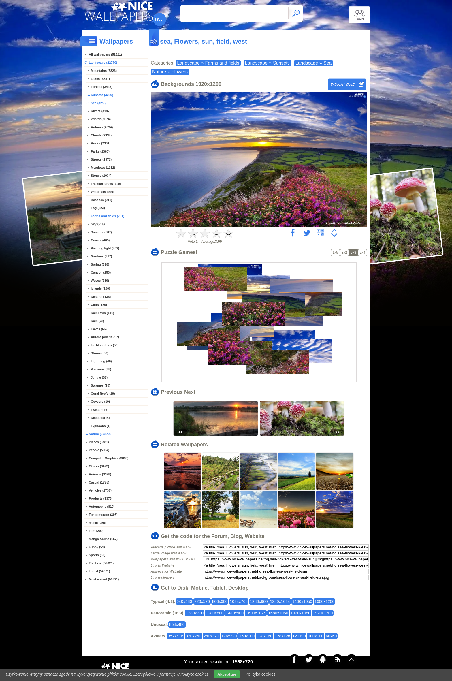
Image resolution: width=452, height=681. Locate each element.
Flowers (180, 71)
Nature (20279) (100, 434)
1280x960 (259, 601)
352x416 (176, 636)
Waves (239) (100, 280)
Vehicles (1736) (100, 490)
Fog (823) (98, 208)
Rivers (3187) (101, 111)
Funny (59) (97, 547)
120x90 (299, 636)
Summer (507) (101, 232)
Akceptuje (226, 674)
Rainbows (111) (102, 313)
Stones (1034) (101, 175)
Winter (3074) (101, 119)
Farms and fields (222, 63)
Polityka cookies (261, 674)
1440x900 (235, 613)
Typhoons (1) (100, 426)
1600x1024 (256, 613)
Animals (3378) (100, 474)
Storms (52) (99, 353)
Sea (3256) (98, 103)
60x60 (331, 636)
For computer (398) (103, 514)
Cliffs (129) (99, 304)
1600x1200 (324, 601)
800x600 (220, 601)
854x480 (177, 624)
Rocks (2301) (100, 143)
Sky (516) (98, 224)
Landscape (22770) (103, 62)
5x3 (353, 253)
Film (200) (96, 531)
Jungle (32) (99, 377)
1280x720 (195, 613)
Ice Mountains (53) (104, 345)
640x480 (184, 601)
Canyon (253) (101, 272)
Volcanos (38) (101, 369)
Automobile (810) (101, 506)
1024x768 (239, 601)
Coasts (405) (100, 240)
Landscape (188, 63)
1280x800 (215, 613)
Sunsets (281, 63)
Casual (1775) (99, 482)
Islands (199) (100, 288)
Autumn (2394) (102, 127)
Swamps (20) (100, 385)
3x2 (344, 253)
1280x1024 (280, 601)
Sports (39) (97, 555)
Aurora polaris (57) (105, 337)
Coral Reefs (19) (103, 393)
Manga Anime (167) (103, 539)
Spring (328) (100, 264)
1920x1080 (300, 613)
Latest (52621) (99, 571)
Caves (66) (99, 329)
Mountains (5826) (104, 70)
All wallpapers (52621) (105, 54)
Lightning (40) (101, 361)
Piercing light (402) (105, 248)
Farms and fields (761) (107, 216)
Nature (159, 71)
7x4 (362, 253)
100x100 (315, 636)
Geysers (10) (100, 401)
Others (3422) (99, 466)
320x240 (193, 636)
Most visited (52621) (104, 579)
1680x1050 (278, 613)
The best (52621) (101, 563)
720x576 (202, 601)
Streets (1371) (101, 159)
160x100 (247, 636)
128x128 (282, 636)
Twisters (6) (99, 409)
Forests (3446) (101, 87)
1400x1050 (302, 601)
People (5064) (99, 450)
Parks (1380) (100, 151)
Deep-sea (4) (100, 417)
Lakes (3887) (100, 78)
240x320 (211, 636)
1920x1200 (323, 613)
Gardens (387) (101, 256)
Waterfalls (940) (102, 191)
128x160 (264, 636)
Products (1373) (101, 498)
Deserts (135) (101, 296)
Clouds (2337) (101, 135)
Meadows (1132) (103, 167)
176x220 (229, 636)
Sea (327, 63)
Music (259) (97, 522)
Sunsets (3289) (102, 95)
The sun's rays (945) (106, 183)
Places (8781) (99, 442)
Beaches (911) (101, 200)
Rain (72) (97, 321)
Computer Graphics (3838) (109, 458)
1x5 (335, 253)
